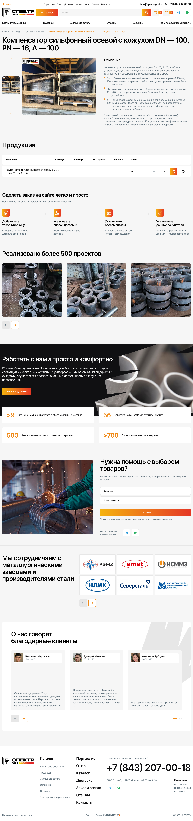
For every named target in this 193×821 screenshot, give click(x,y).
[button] (15, 325)
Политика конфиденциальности (17, 815)
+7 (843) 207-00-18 (178, 4)
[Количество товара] (159, 171)
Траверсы (48, 22)
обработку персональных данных (156, 519)
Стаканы (111, 22)
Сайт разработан (103, 815)
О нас (59, 4)
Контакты (105, 4)
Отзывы (95, 4)
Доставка (68, 4)
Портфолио (49, 4)
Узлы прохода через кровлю (175, 22)
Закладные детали (80, 22)
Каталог (49, 12)
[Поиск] (146, 12)
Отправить (145, 512)
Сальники (138, 22)
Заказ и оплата (82, 4)
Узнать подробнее (17, 391)
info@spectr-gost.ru (151, 4)
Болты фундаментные (14, 22)
